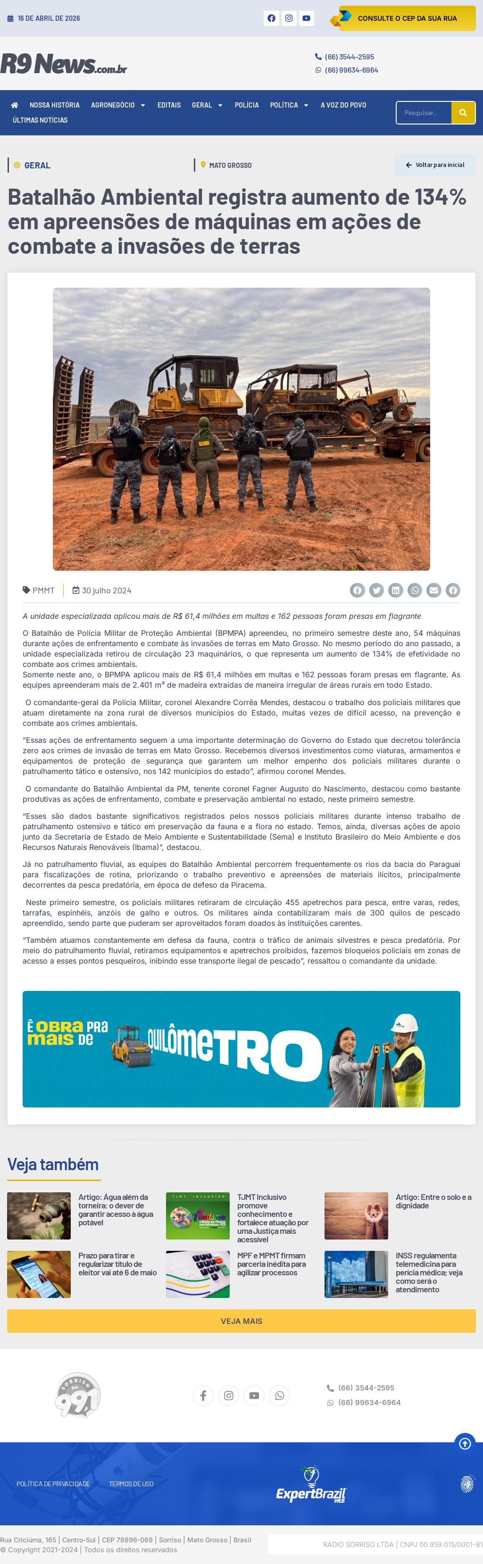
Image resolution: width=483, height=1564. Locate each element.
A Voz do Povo (343, 105)
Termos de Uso (131, 1484)
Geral (208, 105)
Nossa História (55, 105)
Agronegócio (118, 105)
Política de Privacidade (53, 1484)
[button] (357, 590)
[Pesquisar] (463, 113)
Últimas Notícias (40, 120)
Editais (169, 105)
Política (289, 105)
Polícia (247, 105)
